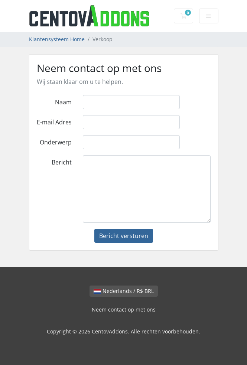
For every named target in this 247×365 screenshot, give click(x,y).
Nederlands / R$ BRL (124, 290)
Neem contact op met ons (124, 309)
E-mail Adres (54, 122)
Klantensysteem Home (57, 39)
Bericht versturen (123, 236)
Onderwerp (56, 142)
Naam (63, 102)
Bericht (62, 162)
